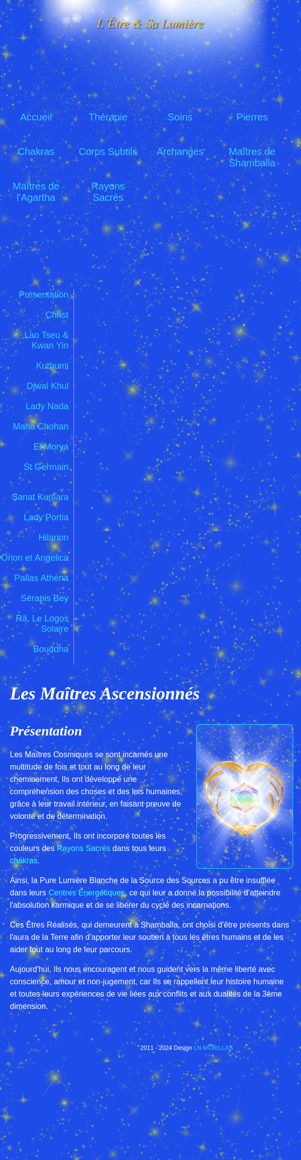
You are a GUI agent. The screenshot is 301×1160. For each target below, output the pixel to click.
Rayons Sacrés (108, 190)
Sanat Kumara (40, 497)
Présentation (44, 295)
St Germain (46, 467)
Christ (57, 315)
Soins (180, 117)
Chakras (36, 151)
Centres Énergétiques (86, 893)
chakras (24, 860)
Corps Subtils (108, 151)
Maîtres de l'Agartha (36, 190)
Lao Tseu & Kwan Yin (46, 340)
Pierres (251, 117)
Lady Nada (47, 406)
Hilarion (53, 537)
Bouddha (51, 649)
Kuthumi (52, 366)
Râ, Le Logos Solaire (42, 624)
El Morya (51, 447)
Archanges (180, 151)
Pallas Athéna (41, 578)
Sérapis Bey (45, 598)
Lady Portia (46, 517)
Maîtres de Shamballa (252, 156)
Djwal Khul (48, 386)
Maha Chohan (41, 426)
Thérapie (108, 117)
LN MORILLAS (213, 1047)
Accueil (36, 117)
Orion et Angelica (35, 558)
